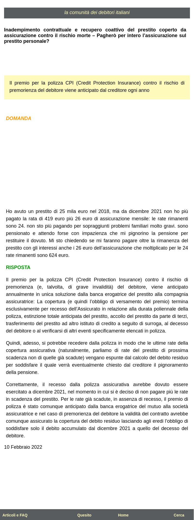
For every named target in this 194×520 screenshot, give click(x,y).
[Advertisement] (97, 165)
